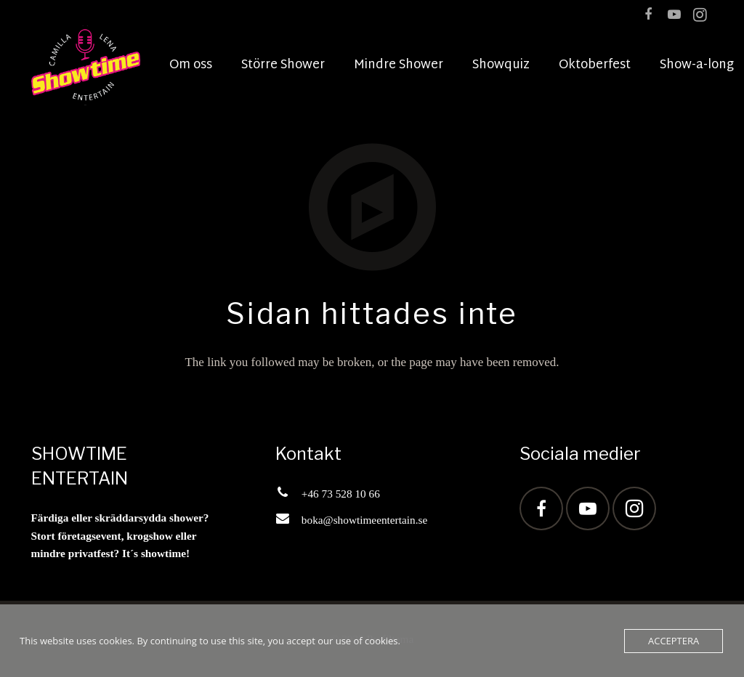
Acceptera (673, 640)
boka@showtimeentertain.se (364, 520)
